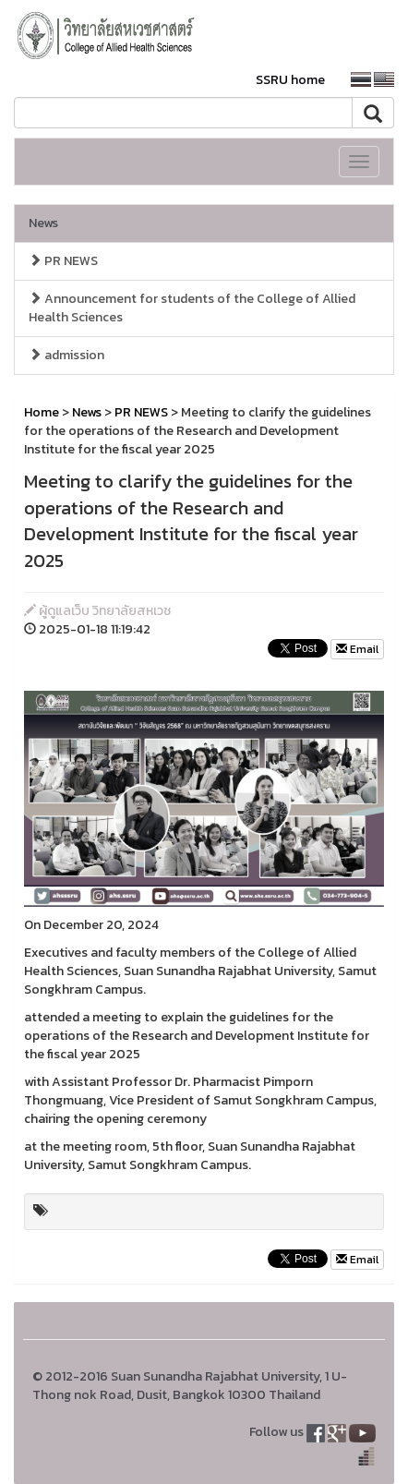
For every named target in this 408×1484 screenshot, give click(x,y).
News (43, 223)
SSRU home (290, 80)
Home (41, 412)
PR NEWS (63, 261)
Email (357, 649)
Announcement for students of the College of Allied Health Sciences (192, 308)
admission (66, 355)
